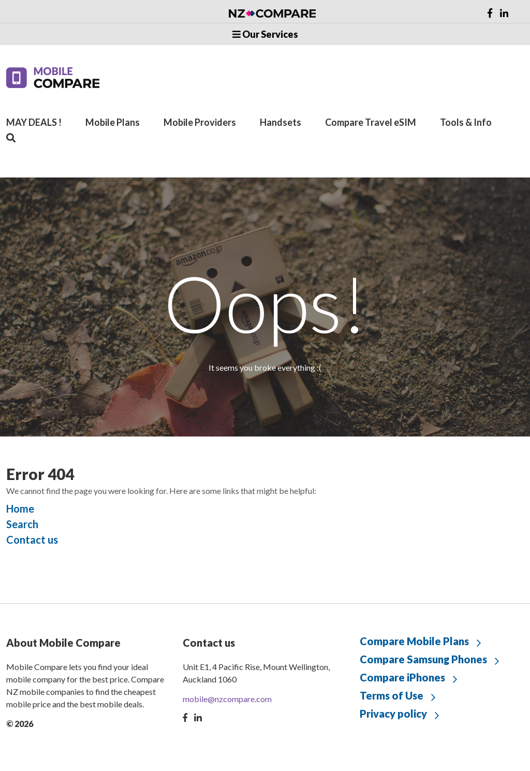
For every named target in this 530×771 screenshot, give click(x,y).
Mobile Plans (112, 122)
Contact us (32, 539)
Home (20, 508)
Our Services (265, 34)
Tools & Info (466, 122)
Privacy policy (393, 713)
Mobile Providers (200, 122)
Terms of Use (391, 695)
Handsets (280, 122)
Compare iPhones (402, 677)
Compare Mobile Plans (414, 641)
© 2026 (19, 724)
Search (22, 524)
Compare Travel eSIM (370, 122)
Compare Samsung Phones (423, 659)
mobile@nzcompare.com (227, 699)
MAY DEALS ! (34, 122)
